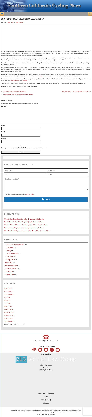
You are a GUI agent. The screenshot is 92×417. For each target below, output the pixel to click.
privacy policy (30, 194)
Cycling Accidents (10, 268)
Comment (4, 106)
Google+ (17, 80)
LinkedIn (24, 80)
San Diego (10, 257)
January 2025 (8, 309)
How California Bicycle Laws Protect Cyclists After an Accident (24, 228)
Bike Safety (8, 263)
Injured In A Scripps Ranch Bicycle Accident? (13, 91)
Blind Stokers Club (11, 265)
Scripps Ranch (11, 260)
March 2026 (8, 288)
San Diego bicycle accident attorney (24, 94)
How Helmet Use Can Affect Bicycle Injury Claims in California (24, 222)
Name (3, 125)
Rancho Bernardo (12, 254)
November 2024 (9, 315)
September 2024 (9, 321)
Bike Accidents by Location (15, 245)
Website (3, 138)
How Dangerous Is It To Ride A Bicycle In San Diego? (76, 91)
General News (9, 274)
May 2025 (7, 300)
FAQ (46, 397)
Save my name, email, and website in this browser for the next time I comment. (24, 148)
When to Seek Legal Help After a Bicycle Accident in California (24, 219)
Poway (9, 251)
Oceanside (10, 248)
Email (3, 132)
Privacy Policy (46, 400)
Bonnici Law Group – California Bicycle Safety (46, 6)
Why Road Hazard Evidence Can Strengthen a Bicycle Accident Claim (26, 225)
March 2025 (8, 306)
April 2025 (7, 303)
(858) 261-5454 (51, 340)
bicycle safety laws (44, 76)
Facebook (12, 80)
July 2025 (7, 297)
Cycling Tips (9, 271)
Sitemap (46, 403)
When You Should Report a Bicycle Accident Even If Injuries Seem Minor (27, 231)
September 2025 (9, 294)
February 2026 (8, 291)
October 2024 (8, 318)
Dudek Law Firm (19, 22)
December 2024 (9, 312)
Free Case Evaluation (46, 393)
